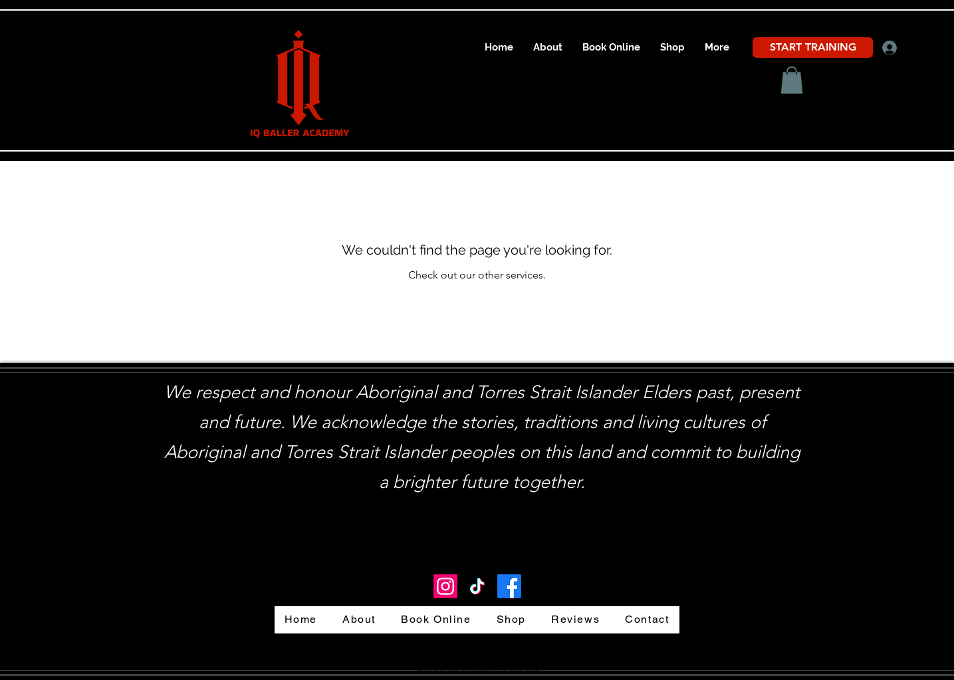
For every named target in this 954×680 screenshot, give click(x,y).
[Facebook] (509, 586)
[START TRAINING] (813, 47)
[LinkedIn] (445, 586)
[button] (791, 80)
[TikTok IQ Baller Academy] (477, 586)
